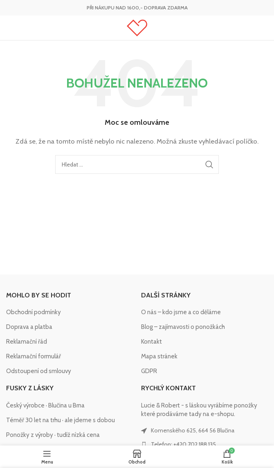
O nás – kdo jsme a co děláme (181, 312)
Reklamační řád (26, 341)
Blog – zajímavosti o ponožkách (183, 327)
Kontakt (151, 341)
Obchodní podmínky (33, 312)
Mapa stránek (159, 356)
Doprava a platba (29, 327)
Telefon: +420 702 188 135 (183, 444)
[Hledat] (137, 164)
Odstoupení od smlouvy (38, 371)
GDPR (149, 371)
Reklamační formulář (33, 356)
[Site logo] (137, 27)
